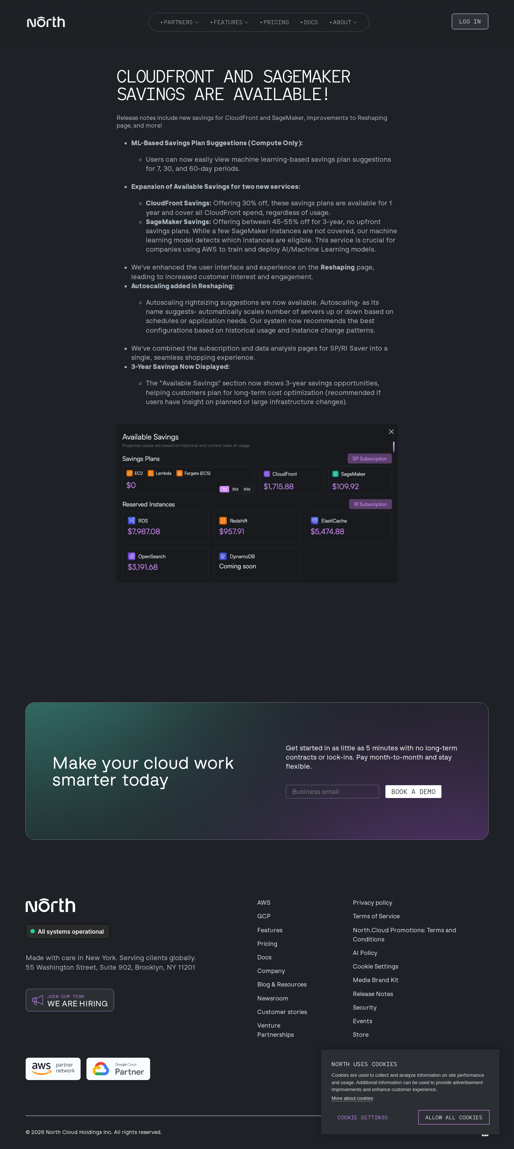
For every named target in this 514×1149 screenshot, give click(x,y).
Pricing (267, 943)
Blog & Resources (282, 984)
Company (271, 970)
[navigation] (46, 22)
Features (269, 930)
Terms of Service (376, 916)
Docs (264, 957)
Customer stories (282, 1012)
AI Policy (365, 952)
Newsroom (272, 998)
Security (365, 1007)
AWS (263, 902)
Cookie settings (362, 1117)
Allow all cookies (453, 1117)
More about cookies (352, 1098)
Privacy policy (372, 902)
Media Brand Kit (376, 980)
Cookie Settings (375, 966)
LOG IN (470, 21)
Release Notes (373, 994)
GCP (264, 916)
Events (362, 1021)
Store (361, 1034)
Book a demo (413, 791)
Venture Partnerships (275, 1030)
